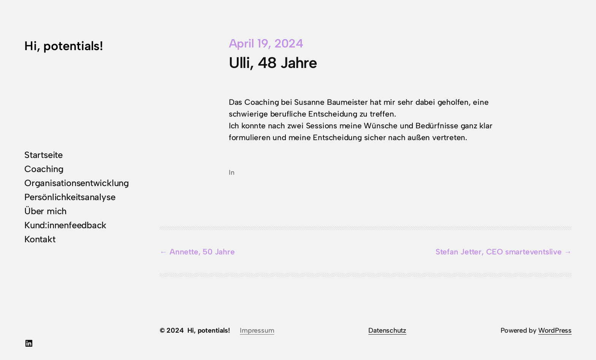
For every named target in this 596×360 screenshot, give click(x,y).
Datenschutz (387, 330)
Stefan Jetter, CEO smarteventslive (499, 251)
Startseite (43, 154)
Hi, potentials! (63, 45)
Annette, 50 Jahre (202, 251)
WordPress (555, 330)
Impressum (257, 330)
